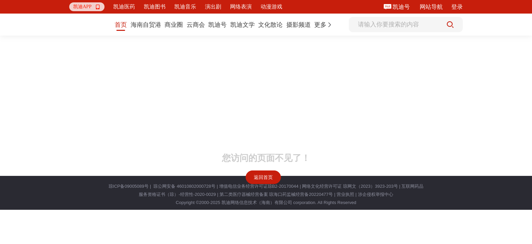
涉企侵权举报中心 (375, 194)
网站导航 (431, 7)
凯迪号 (402, 7)
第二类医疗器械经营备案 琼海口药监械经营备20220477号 (276, 194)
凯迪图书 (155, 6)
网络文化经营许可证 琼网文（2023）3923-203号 (350, 186)
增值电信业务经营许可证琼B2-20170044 (259, 186)
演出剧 (213, 6)
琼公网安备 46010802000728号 (183, 186)
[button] (86, 6)
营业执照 (345, 194)
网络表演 (241, 6)
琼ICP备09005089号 (129, 186)
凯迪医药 (124, 6)
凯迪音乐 (185, 6)
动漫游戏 (271, 6)
